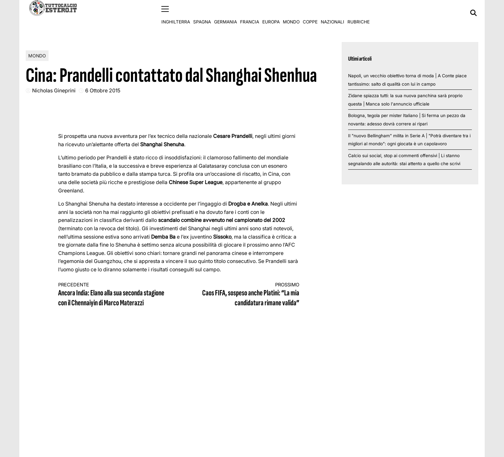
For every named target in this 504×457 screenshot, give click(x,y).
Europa (271, 12)
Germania (225, 12)
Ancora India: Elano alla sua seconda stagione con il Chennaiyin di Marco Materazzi (112, 295)
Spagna (202, 12)
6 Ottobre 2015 (102, 90)
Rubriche (358, 12)
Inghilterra (175, 12)
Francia (249, 12)
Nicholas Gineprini (54, 90)
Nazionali (332, 12)
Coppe (310, 12)
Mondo (291, 12)
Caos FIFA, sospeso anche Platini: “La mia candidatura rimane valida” (245, 295)
